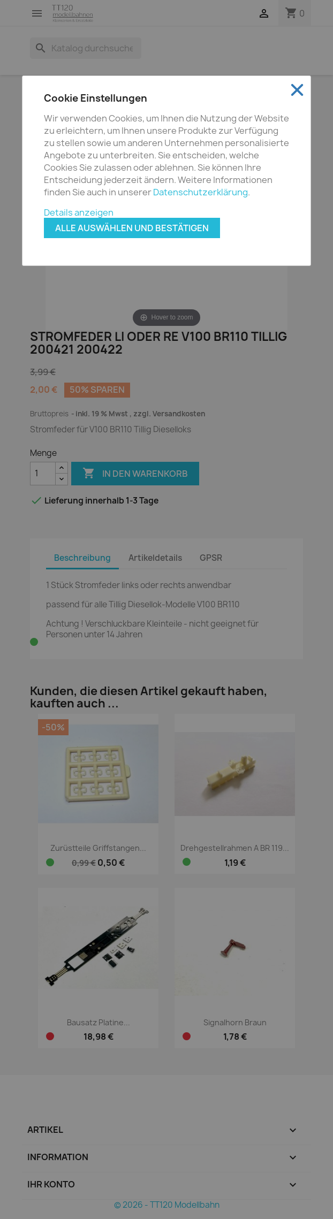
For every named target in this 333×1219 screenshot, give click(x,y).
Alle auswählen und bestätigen (132, 228)
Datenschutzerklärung (200, 192)
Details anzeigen (78, 212)
